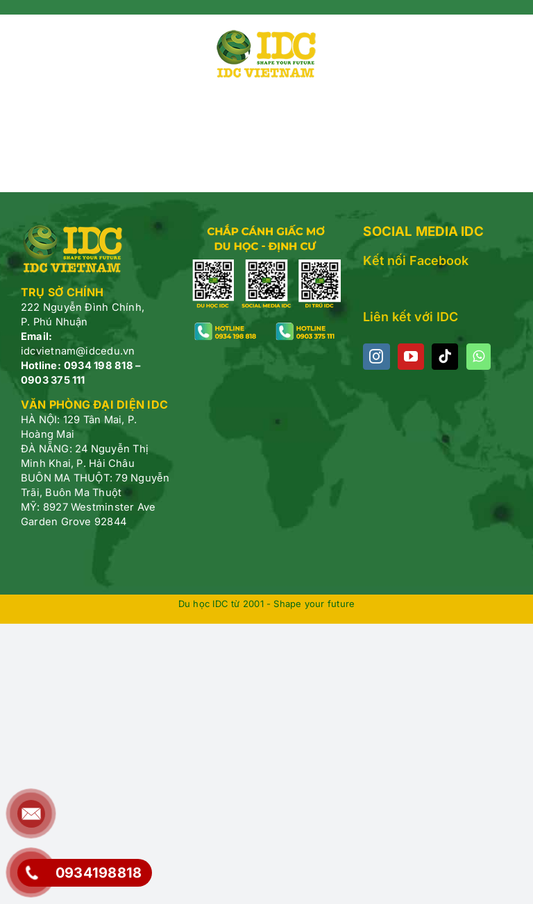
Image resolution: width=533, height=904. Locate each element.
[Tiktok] (445, 356)
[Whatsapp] (478, 356)
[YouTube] (411, 356)
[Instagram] (376, 356)
